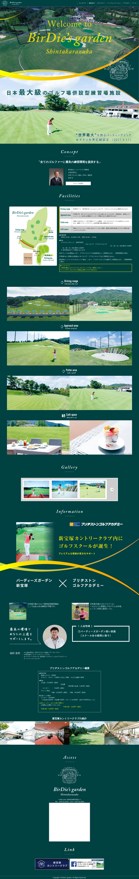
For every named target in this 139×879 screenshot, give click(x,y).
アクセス (126, 3)
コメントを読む (78, 183)
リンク (134, 3)
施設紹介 (92, 3)
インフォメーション (114, 3)
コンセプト (82, 3)
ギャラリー (101, 3)
